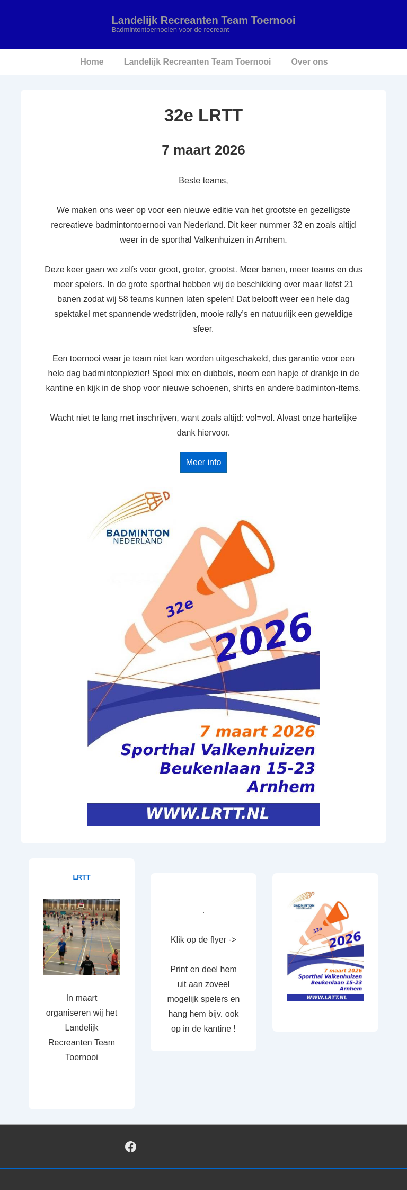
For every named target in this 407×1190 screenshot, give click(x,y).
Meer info (204, 462)
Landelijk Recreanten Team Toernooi (203, 20)
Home (91, 61)
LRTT (81, 877)
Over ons (309, 61)
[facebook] (131, 1146)
